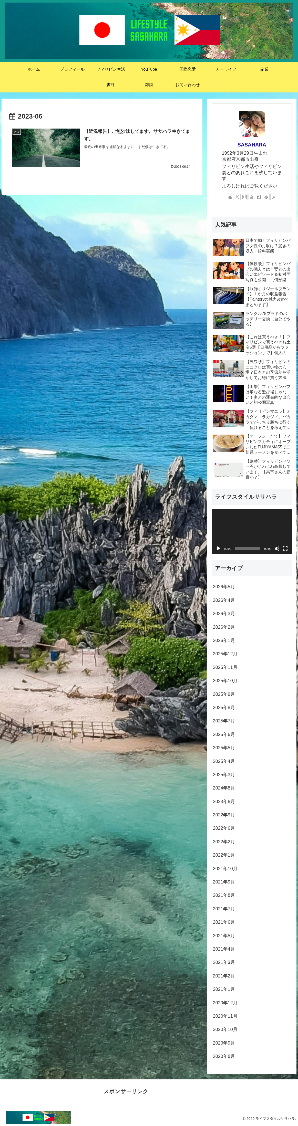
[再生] (218, 548)
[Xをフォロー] (237, 197)
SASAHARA (252, 145)
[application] (252, 531)
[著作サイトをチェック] (230, 197)
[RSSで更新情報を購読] (273, 197)
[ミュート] (277, 548)
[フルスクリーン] (285, 548)
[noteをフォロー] (259, 197)
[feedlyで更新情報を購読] (266, 197)
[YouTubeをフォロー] (252, 197)
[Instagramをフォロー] (244, 197)
